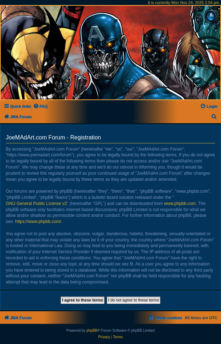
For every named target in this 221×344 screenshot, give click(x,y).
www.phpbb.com (180, 203)
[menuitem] (40, 106)
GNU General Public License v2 (36, 203)
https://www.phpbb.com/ (38, 221)
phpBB (92, 330)
